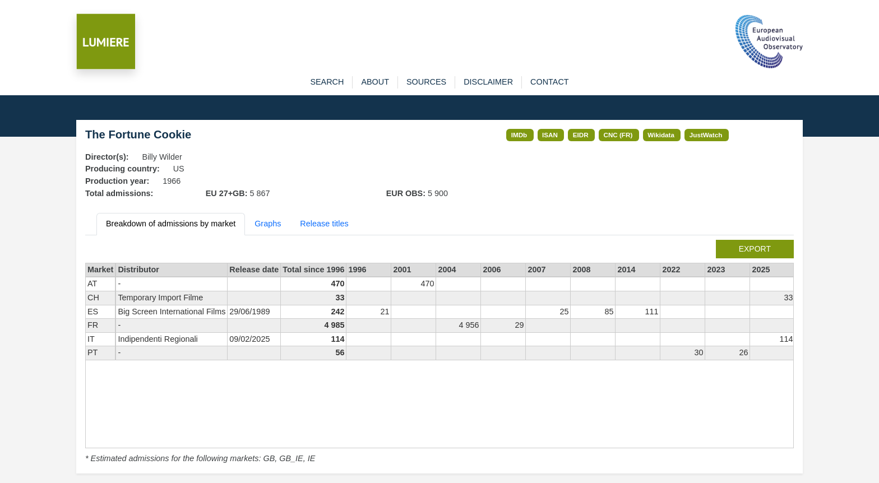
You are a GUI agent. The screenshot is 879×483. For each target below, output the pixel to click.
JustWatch (706, 134)
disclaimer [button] (488, 81)
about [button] (375, 81)
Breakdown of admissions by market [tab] (170, 223)
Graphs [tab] (268, 223)
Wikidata (660, 134)
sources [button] (426, 81)
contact (549, 81)
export (755, 248)
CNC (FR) (618, 134)
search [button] (327, 81)
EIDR (581, 134)
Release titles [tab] (324, 223)
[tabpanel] (439, 352)
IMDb (519, 134)
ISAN (550, 134)
